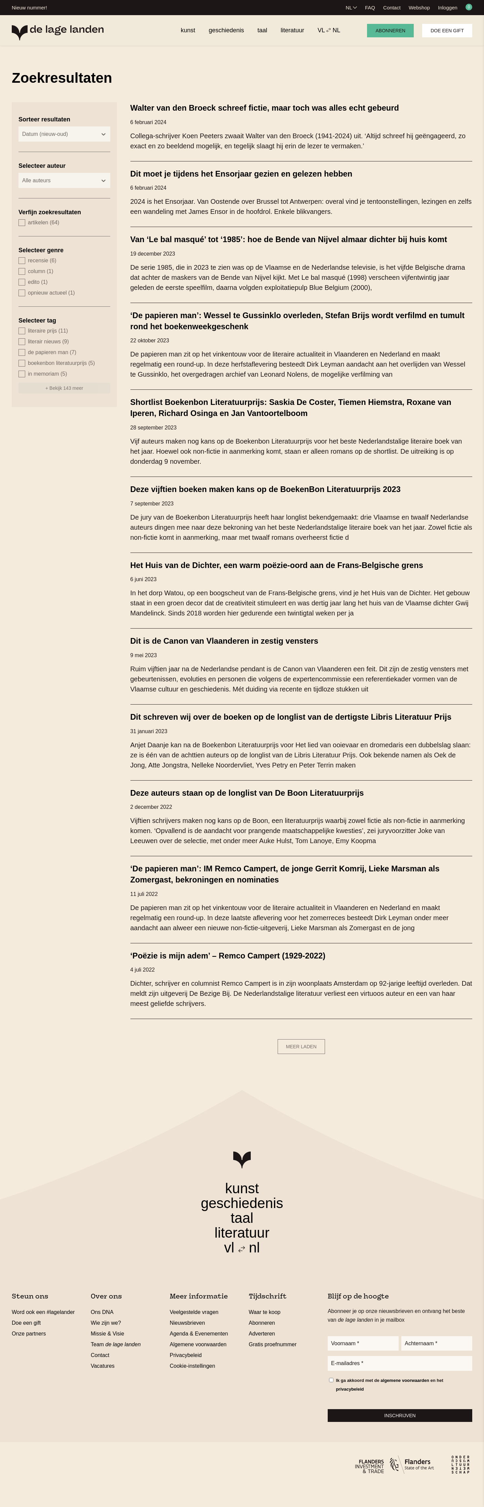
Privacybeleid (186, 1373)
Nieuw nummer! (29, 7)
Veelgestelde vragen (194, 1330)
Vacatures (103, 1384)
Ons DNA (102, 1330)
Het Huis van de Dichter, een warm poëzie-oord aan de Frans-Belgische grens (291, 574)
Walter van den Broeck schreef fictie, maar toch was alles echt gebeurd (278, 108)
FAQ (370, 7)
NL (349, 7)
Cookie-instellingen (192, 1384)
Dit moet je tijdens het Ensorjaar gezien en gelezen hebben (252, 173)
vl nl (242, 1266)
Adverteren (262, 1352)
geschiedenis (242, 1221)
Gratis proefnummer (272, 1362)
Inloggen (447, 7)
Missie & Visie (107, 1352)
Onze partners (29, 1352)
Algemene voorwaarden (198, 1362)
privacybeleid (350, 1408)
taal (242, 1236)
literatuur (241, 1251)
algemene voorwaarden (404, 1400)
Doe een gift (447, 30)
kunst (242, 1206)
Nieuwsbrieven (187, 1341)
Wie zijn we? (106, 1341)
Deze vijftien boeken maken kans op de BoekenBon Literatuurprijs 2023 (278, 498)
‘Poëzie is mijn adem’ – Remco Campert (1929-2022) (237, 974)
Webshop (419, 7)
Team (116, 1362)
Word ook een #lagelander (43, 1330)
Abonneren (390, 30)
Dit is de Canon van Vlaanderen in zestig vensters (233, 649)
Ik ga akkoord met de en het (389, 1405)
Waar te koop (265, 1330)
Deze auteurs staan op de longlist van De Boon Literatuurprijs (258, 811)
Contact (392, 7)
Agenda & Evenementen (199, 1352)
